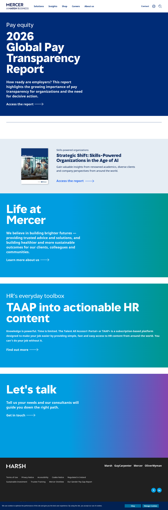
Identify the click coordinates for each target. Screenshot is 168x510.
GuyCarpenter (123, 465)
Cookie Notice (58, 477)
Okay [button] (133, 506)
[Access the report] (24, 104)
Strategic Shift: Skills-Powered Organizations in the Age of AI (88, 158)
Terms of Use (12, 477)
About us (89, 6)
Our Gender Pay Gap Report (79, 482)
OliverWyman (153, 465)
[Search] (160, 6)
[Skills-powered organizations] (72, 150)
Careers (76, 6)
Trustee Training (38, 482)
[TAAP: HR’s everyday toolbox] (84, 349)
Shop (64, 6)
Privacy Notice (28, 477)
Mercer (138, 465)
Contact (145, 6)
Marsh (108, 465)
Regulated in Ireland (77, 477)
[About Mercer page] (27, 259)
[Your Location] (154, 6)
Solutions (39, 6)
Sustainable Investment (16, 482)
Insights (53, 6)
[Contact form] (20, 415)
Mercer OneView (56, 482)
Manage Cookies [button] (150, 506)
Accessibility (43, 477)
